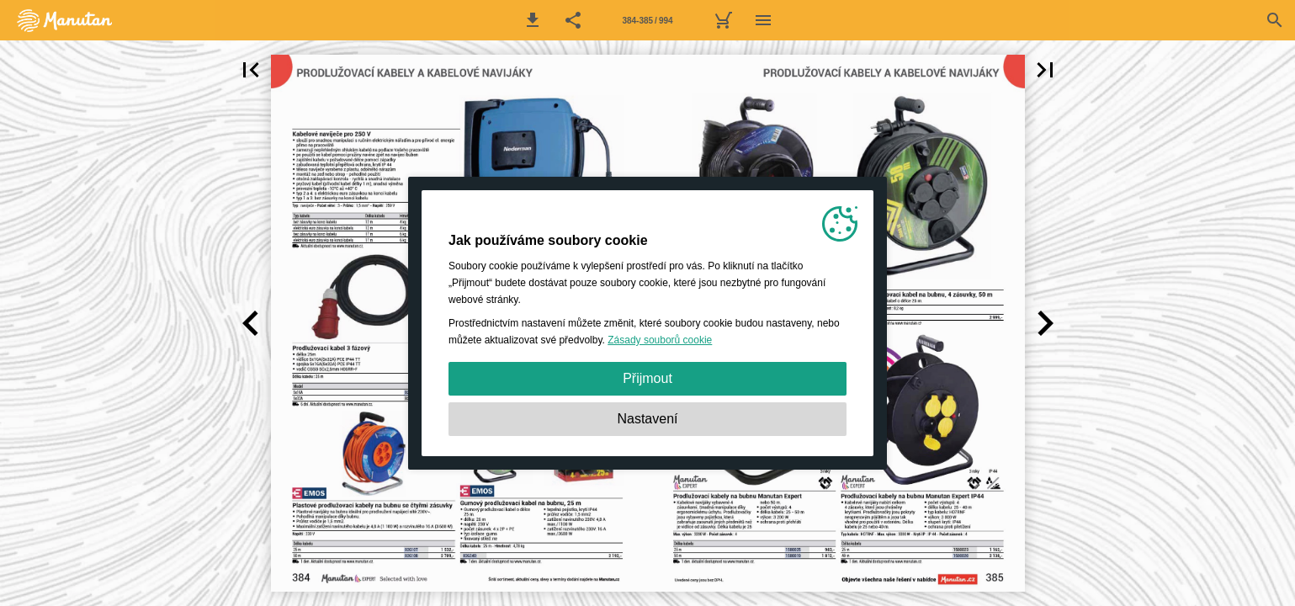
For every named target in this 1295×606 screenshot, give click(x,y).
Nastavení (647, 419)
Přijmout (647, 378)
